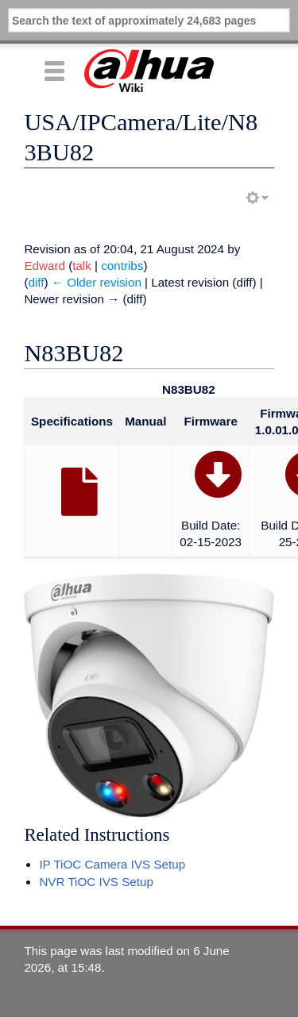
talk (81, 265)
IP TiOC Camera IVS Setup (112, 864)
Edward (44, 265)
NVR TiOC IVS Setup (96, 881)
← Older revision (96, 282)
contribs (122, 265)
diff (36, 282)
